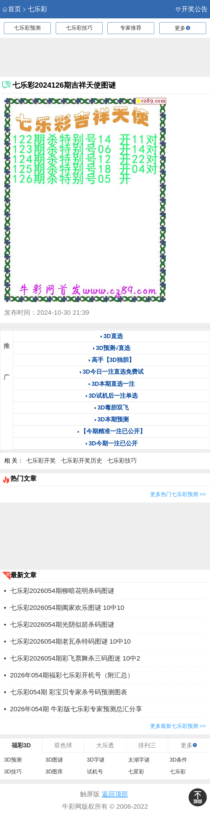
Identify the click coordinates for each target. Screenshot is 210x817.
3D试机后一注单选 (113, 395)
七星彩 (136, 772)
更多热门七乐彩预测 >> (178, 494)
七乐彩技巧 (79, 28)
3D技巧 (12, 772)
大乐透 (105, 745)
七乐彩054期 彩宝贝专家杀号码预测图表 (69, 692)
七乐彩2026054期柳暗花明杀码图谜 (62, 590)
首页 (11, 9)
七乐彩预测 (27, 28)
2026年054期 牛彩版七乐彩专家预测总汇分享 (76, 709)
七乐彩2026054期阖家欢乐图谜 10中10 (67, 607)
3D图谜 (54, 760)
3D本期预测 (113, 419)
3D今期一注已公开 (113, 443)
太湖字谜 (138, 760)
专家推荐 (130, 28)
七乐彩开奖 (41, 460)
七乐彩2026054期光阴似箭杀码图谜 (62, 624)
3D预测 (12, 760)
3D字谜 (95, 760)
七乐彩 (34, 9)
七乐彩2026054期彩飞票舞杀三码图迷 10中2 (75, 658)
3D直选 (113, 336)
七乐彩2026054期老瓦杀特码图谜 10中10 (70, 641)
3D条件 (178, 760)
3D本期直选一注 (113, 383)
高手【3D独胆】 (113, 359)
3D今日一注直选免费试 (113, 371)
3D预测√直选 (113, 348)
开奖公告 (192, 9)
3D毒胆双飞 (113, 407)
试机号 (95, 772)
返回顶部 (115, 794)
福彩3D (21, 745)
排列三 (147, 745)
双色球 (63, 745)
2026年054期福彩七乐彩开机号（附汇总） (72, 675)
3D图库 (54, 772)
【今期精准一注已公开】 (113, 431)
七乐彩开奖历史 (81, 460)
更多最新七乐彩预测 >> (178, 726)
